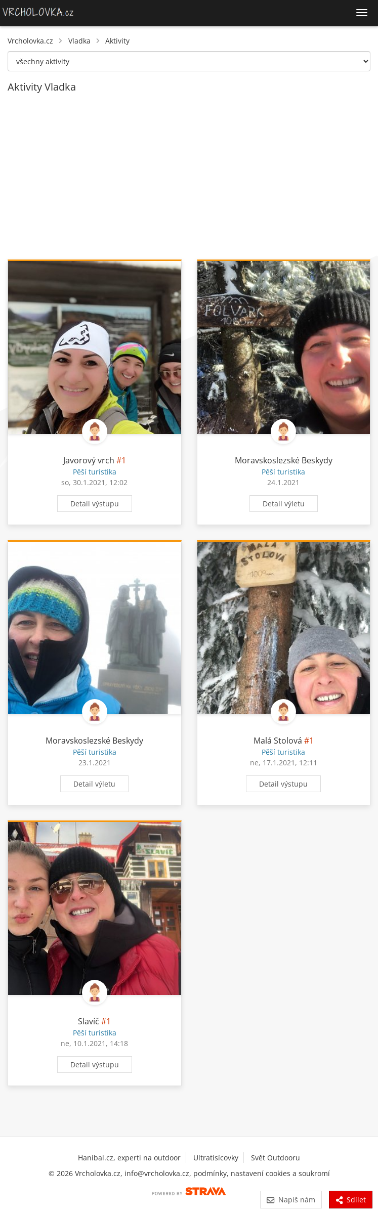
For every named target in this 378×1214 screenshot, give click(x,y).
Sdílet (350, 1199)
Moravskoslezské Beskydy (283, 460)
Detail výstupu (94, 503)
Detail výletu (284, 503)
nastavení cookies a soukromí (280, 1173)
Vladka (79, 41)
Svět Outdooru (275, 1157)
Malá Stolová (278, 740)
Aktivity (117, 41)
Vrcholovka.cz (30, 41)
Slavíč (88, 1021)
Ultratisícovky (215, 1157)
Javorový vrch (88, 460)
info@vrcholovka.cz (156, 1173)
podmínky (210, 1173)
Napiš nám (291, 1199)
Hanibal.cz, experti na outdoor (129, 1157)
